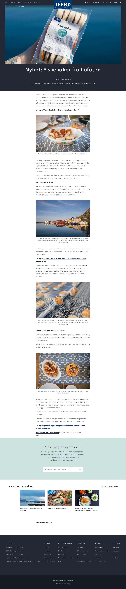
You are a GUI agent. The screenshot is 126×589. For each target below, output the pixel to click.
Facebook (116, 551)
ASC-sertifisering (82, 551)
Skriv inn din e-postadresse (54, 466)
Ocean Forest (81, 554)
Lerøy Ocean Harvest (83, 561)
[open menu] (6, 2)
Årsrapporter (99, 548)
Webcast (98, 554)
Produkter (61, 551)
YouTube (115, 558)
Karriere (28, 2)
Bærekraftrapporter (102, 551)
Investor (37, 2)
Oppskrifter (62, 548)
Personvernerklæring (63, 584)
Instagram (116, 554)
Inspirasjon (21, 6)
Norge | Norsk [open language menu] (92, 2)
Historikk (47, 551)
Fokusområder (81, 548)
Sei (51, 523)
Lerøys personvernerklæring (67, 457)
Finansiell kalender (102, 561)
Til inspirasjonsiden (109, 486)
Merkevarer (48, 554)
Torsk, (47, 523)
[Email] (61, 469)
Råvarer (61, 561)
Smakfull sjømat (10, 6)
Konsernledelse (49, 561)
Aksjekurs (98, 558)
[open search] (117, 2)
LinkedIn (115, 548)
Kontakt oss (106, 2)
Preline (78, 558)
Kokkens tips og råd (65, 558)
